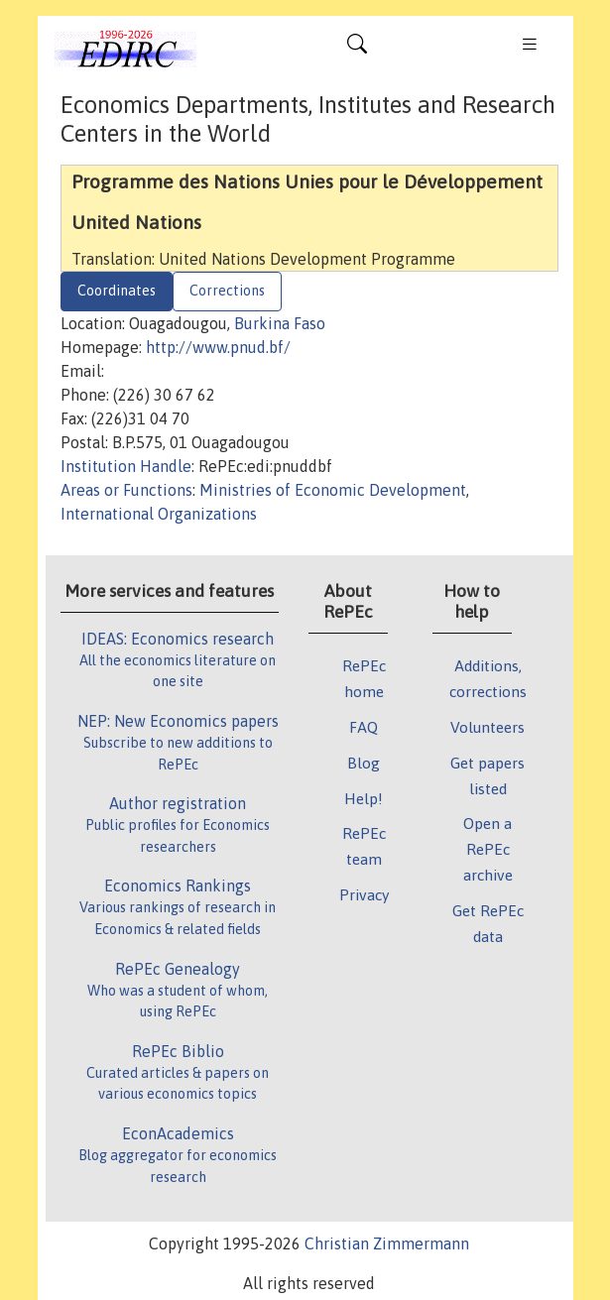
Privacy (364, 894)
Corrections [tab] (227, 290)
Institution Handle (126, 466)
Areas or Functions (126, 490)
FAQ (363, 727)
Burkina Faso (279, 323)
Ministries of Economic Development (332, 490)
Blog (363, 762)
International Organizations (159, 514)
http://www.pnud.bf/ (218, 347)
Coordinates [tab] (116, 290)
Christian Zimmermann (387, 1243)
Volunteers (487, 727)
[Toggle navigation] (357, 48)
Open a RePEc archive (488, 849)
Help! (363, 798)
